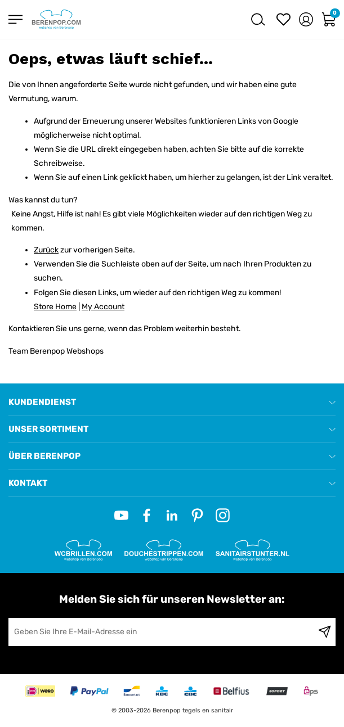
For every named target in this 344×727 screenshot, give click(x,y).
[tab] (172, 402)
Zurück (46, 250)
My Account (103, 306)
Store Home (55, 306)
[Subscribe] (325, 632)
